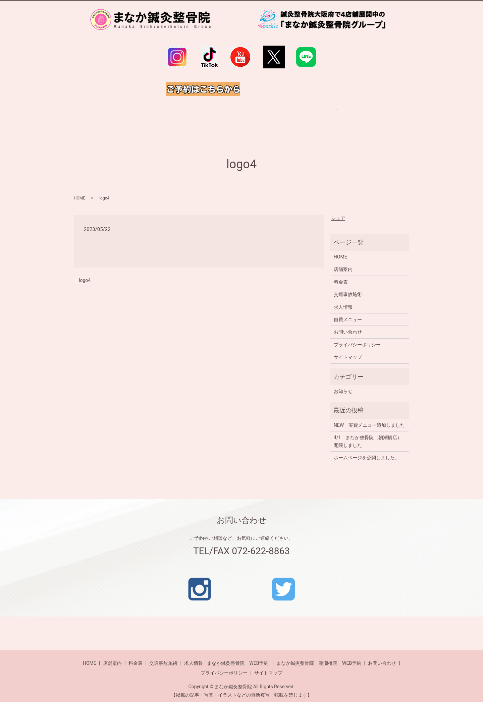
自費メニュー (196, 114)
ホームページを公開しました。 (366, 451)
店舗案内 (343, 262)
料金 (163, 114)
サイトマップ (348, 350)
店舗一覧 (234, 114)
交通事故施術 (348, 287)
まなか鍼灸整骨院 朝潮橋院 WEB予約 (318, 656)
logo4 (85, 273)
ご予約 (330, 114)
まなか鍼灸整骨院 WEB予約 (237, 656)
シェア (338, 211)
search (355, 114)
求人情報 (299, 114)
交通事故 (267, 114)
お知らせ (343, 384)
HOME (138, 114)
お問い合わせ (348, 325)
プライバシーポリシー (357, 337)
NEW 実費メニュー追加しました (369, 418)
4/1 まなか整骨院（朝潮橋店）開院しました (368, 434)
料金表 (341, 275)
